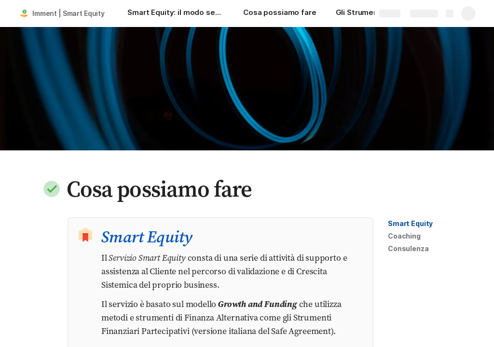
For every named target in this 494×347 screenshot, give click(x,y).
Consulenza (408, 248)
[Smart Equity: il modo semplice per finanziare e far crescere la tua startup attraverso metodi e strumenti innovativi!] (175, 13)
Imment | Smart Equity (68, 13)
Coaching (404, 236)
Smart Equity (410, 223)
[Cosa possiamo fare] (279, 13)
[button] (52, 189)
